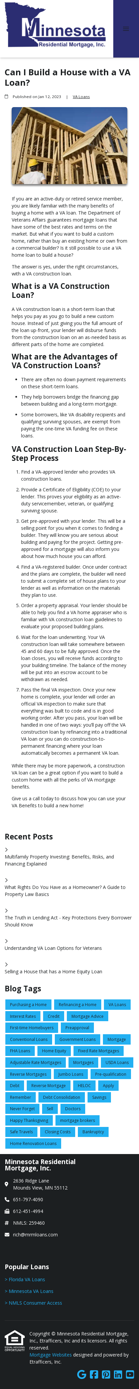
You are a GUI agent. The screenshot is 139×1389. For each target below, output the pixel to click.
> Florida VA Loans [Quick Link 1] (25, 1279)
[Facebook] (94, 1375)
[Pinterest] (106, 1375)
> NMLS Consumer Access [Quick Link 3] (33, 1303)
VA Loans (81, 96)
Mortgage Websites (51, 1355)
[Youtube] (130, 1375)
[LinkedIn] (118, 1375)
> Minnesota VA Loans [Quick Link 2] (29, 1291)
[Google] (81, 1375)
